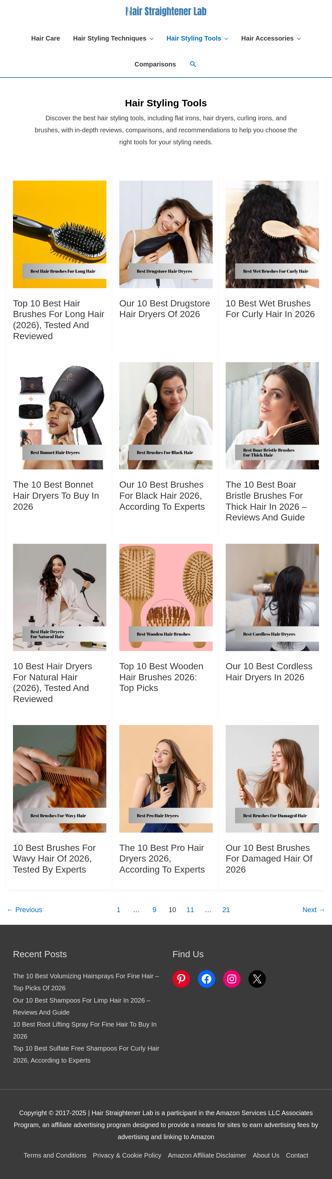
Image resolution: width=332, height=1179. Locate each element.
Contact (297, 1155)
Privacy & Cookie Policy (127, 1155)
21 (226, 910)
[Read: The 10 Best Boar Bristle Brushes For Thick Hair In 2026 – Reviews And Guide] (272, 415)
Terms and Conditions (55, 1155)
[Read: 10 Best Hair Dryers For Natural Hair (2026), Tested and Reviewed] (59, 597)
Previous (24, 910)
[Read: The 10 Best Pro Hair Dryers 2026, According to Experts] (166, 778)
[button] (113, 38)
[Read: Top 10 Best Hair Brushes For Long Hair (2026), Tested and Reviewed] (59, 233)
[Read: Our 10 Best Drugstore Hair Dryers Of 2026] (166, 233)
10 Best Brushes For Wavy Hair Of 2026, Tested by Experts (54, 859)
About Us (266, 1155)
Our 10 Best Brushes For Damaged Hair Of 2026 (269, 859)
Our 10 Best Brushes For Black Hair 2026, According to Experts (162, 495)
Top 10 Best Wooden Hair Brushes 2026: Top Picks (161, 677)
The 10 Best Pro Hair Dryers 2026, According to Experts (162, 859)
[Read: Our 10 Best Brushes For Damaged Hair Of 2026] (272, 778)
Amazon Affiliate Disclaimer (207, 1155)
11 (190, 910)
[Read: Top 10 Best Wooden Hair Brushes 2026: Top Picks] (166, 597)
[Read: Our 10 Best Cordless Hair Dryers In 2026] (272, 597)
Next (314, 910)
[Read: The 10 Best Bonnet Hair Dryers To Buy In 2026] (59, 415)
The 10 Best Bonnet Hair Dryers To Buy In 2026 (56, 495)
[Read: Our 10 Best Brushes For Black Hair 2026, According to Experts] (166, 415)
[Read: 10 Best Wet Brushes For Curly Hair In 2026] (272, 233)
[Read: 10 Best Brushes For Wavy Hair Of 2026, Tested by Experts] (59, 778)
